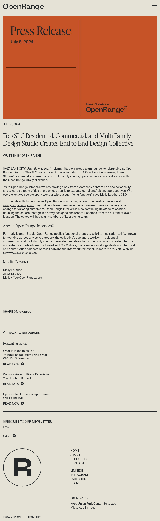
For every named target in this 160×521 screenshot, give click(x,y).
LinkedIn (77, 470)
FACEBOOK (26, 311)
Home (74, 450)
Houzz (75, 483)
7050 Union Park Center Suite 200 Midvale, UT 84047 (93, 505)
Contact (77, 463)
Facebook (78, 479)
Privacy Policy (33, 517)
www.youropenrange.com (18, 205)
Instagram (79, 474)
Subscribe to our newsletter (27, 421)
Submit (7, 435)
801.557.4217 (79, 498)
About (75, 454)
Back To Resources (21, 332)
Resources (79, 459)
